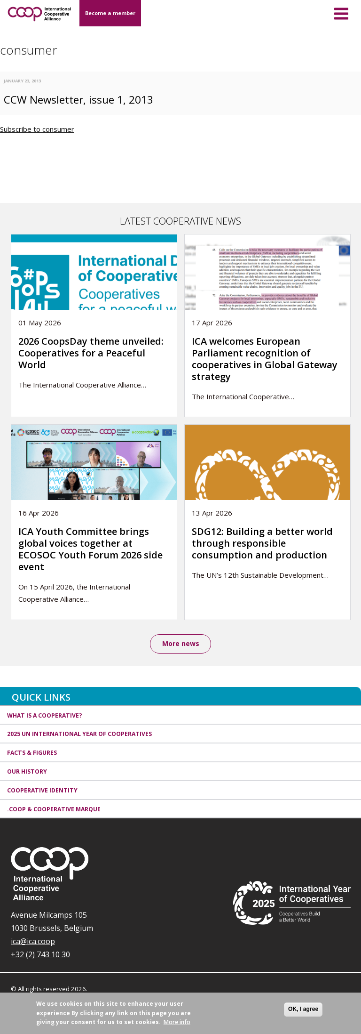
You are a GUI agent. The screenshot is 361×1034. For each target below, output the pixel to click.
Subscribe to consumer (37, 129)
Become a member (110, 12)
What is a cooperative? (44, 716)
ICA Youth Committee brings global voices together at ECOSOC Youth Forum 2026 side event (90, 549)
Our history (27, 772)
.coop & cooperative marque (54, 810)
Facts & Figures (32, 754)
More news (180, 643)
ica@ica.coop (33, 942)
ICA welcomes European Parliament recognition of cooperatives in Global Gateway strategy (264, 359)
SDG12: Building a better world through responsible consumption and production (262, 543)
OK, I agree (303, 1009)
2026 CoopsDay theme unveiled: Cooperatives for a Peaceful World (91, 353)
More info (177, 1022)
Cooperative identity (42, 791)
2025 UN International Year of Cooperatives (79, 735)
